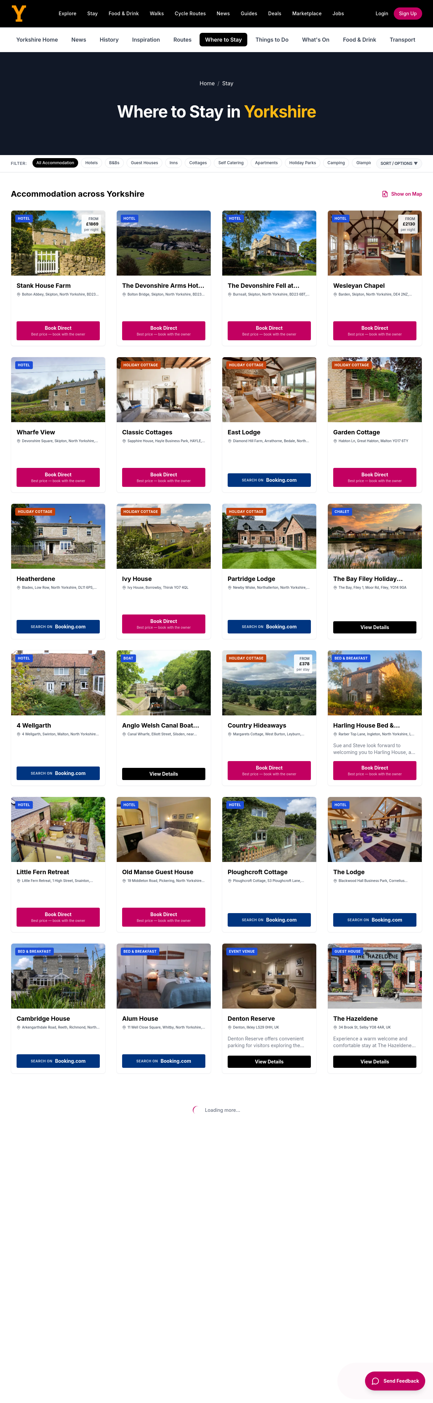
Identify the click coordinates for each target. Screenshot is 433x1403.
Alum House (140, 1018)
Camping (336, 162)
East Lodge (244, 432)
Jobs (338, 13)
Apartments (266, 162)
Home (207, 83)
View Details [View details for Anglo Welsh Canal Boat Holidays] (164, 774)
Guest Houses (144, 162)
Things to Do (272, 39)
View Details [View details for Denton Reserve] (269, 1061)
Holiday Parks (302, 162)
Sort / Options (399, 163)
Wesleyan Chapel (359, 285)
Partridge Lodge (251, 578)
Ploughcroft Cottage (258, 872)
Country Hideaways (257, 725)
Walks (157, 13)
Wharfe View (36, 432)
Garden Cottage (356, 432)
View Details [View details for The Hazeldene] (375, 1061)
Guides (249, 13)
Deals (274, 13)
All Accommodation (55, 162)
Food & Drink (124, 13)
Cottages (198, 162)
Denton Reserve (251, 1018)
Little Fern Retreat (43, 872)
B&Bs (114, 162)
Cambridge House (43, 1018)
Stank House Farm (44, 285)
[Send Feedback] (393, 1385)
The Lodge (349, 872)
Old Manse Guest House (157, 872)
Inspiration (146, 39)
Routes (183, 39)
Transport (402, 39)
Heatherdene (36, 578)
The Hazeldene (355, 1018)
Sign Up (408, 13)
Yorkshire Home (37, 39)
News (223, 13)
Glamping (365, 162)
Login (382, 13)
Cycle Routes (190, 13)
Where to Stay (223, 39)
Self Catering (231, 162)
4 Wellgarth (34, 725)
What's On (315, 39)
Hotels (91, 162)
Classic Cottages (147, 432)
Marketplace (307, 13)
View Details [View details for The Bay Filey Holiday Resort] (375, 627)
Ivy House (137, 578)
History (109, 39)
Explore (67, 13)
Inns (173, 162)
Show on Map (402, 194)
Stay (92, 13)
